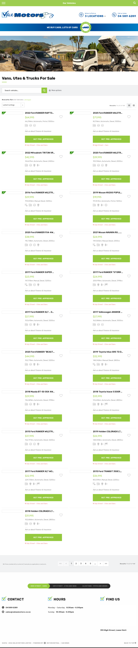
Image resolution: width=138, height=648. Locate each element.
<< (62, 563)
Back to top (130, 643)
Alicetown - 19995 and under (99, 586)
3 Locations (94, 16)
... (95, 563)
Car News (65, 643)
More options (55, 90)
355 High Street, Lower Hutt (113, 630)
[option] (69, 27)
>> (104, 563)
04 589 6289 (127, 16)
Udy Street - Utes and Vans (64, 586)
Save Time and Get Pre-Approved (62, 27)
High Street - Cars (34, 586)
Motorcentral (51, 643)
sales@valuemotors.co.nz (18, 612)
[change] (27, 100)
